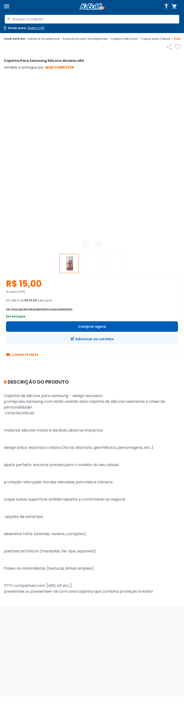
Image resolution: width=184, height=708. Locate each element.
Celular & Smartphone (44, 39)
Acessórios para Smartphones (86, 39)
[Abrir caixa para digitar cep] (23, 28)
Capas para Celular (157, 39)
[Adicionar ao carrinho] (92, 339)
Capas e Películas (125, 39)
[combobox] (92, 19)
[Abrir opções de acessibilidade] (166, 6)
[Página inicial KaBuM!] (92, 6)
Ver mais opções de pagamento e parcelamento (39, 309)
